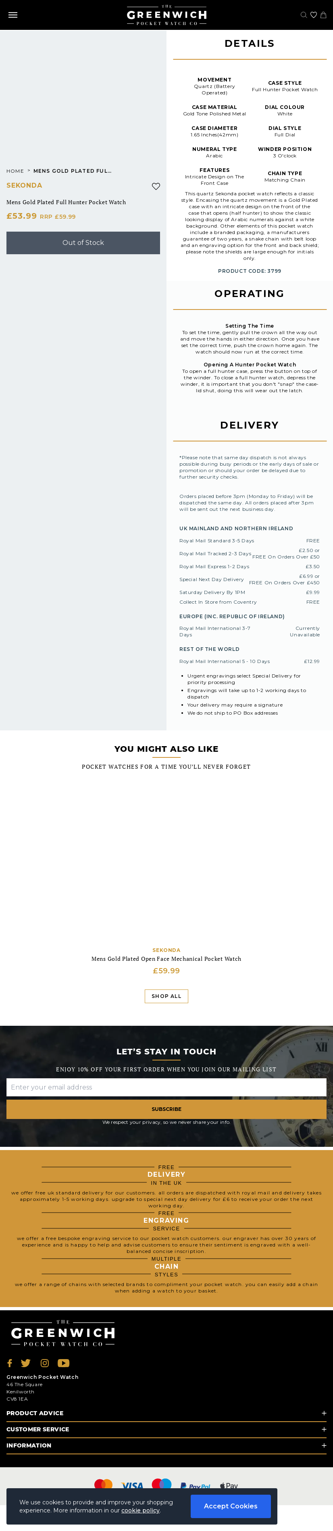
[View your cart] (323, 15)
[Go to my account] (313, 15)
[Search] (304, 15)
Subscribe (166, 1109)
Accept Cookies (231, 1506)
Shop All (166, 996)
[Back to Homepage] (166, 15)
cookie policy (140, 1510)
